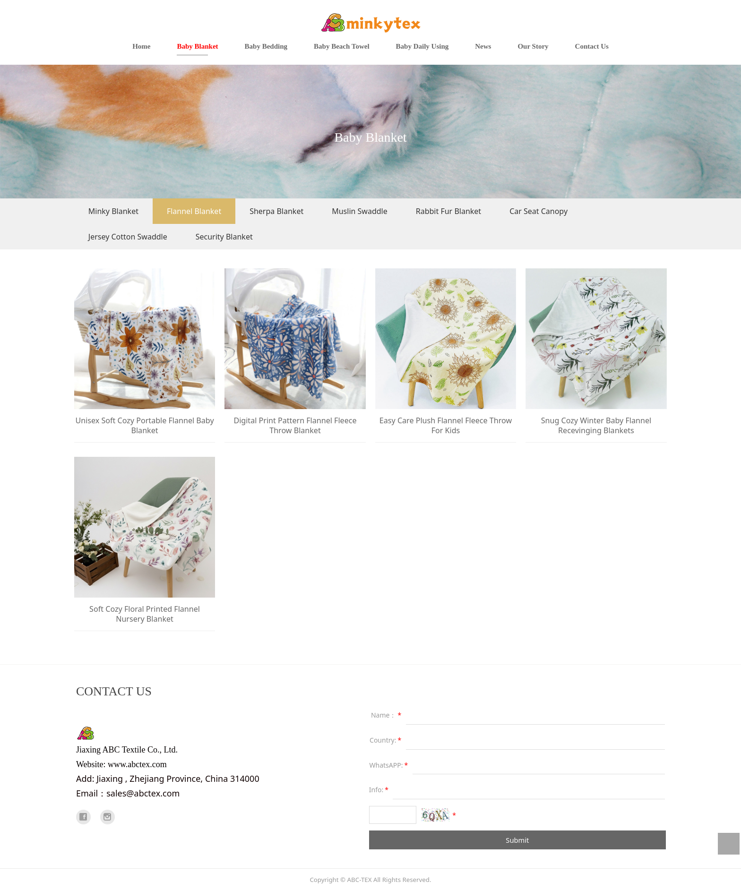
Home (141, 46)
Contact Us (592, 46)
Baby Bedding (266, 46)
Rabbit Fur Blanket (448, 211)
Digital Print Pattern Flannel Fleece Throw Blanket (294, 425)
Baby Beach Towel (342, 46)
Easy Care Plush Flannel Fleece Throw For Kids (445, 425)
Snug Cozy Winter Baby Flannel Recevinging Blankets (596, 425)
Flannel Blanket (194, 211)
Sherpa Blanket (276, 211)
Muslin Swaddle (360, 211)
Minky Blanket (113, 211)
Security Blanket (224, 236)
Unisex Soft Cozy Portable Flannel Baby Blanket (144, 425)
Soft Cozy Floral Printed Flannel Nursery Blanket (144, 614)
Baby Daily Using (422, 46)
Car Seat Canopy (538, 211)
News (483, 46)
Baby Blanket (197, 46)
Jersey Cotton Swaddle (127, 236)
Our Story (532, 46)
